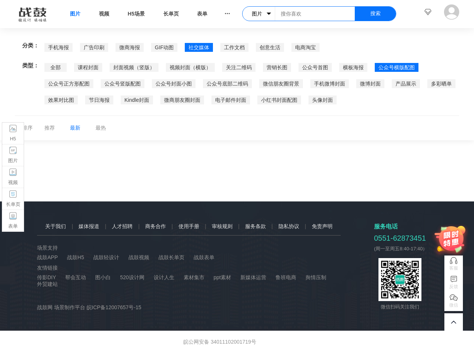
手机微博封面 (329, 84)
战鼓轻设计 (106, 257)
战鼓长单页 (171, 257)
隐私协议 (288, 226)
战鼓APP (47, 257)
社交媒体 (198, 47)
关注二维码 (239, 67)
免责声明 (322, 226)
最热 (101, 128)
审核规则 (222, 226)
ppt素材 (222, 277)
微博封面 (370, 84)
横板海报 (353, 67)
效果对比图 (61, 100)
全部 (55, 67)
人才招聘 (122, 226)
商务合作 (155, 226)
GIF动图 (164, 47)
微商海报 (129, 47)
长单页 (171, 14)
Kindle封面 (136, 100)
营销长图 (277, 67)
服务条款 (255, 226)
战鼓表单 (204, 257)
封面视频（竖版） (134, 67)
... (227, 12)
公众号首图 (315, 67)
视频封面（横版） (190, 67)
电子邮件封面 (230, 100)
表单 (202, 14)
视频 (104, 14)
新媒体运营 (253, 277)
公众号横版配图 (396, 67)
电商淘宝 (305, 47)
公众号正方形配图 (69, 84)
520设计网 (132, 277)
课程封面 (88, 67)
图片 (75, 14)
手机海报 (58, 47)
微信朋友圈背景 (281, 84)
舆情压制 (316, 277)
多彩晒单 (441, 84)
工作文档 (234, 47)
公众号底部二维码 (227, 84)
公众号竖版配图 (122, 84)
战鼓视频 (138, 257)
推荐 (49, 128)
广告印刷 (94, 47)
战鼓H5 (75, 257)
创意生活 (270, 47)
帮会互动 (75, 277)
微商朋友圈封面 (182, 100)
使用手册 (188, 226)
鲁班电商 (286, 277)
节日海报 (99, 100)
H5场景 (136, 14)
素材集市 (194, 277)
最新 (75, 128)
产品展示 (405, 84)
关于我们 (55, 226)
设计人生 (164, 277)
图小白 (103, 277)
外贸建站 (47, 284)
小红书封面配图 (279, 100)
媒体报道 (89, 226)
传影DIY (46, 277)
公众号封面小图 (174, 84)
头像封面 (322, 100)
